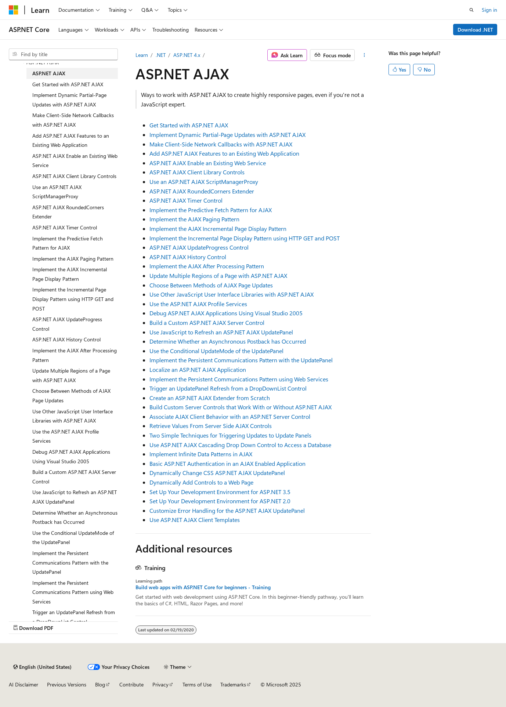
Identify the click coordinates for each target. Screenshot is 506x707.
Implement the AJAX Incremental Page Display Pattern (217, 228)
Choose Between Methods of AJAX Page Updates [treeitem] (71, 395)
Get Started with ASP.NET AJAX (188, 125)
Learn (141, 54)
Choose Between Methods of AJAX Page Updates (211, 285)
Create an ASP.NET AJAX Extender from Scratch (209, 398)
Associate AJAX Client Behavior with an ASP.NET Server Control (229, 416)
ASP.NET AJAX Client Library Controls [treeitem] (74, 176)
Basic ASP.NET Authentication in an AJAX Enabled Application (227, 463)
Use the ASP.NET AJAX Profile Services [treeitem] (65, 436)
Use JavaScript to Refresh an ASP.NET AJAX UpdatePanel (221, 332)
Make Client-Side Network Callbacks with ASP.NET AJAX (220, 144)
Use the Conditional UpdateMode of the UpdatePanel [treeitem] (73, 537)
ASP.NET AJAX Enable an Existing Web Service (207, 163)
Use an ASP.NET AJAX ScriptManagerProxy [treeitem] (57, 192)
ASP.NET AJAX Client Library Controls (197, 172)
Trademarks (233, 684)
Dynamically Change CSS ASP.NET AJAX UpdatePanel (217, 472)
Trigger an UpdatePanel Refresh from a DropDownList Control (228, 388)
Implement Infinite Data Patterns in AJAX (200, 454)
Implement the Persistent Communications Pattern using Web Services (238, 379)
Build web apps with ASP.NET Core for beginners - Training (203, 587)
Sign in (489, 9)
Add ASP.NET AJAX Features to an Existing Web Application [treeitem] (70, 140)
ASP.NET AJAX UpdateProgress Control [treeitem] (67, 324)
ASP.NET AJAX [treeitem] (48, 73)
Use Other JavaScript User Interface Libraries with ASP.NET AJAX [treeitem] (72, 416)
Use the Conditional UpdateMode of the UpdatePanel (216, 351)
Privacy (160, 684)
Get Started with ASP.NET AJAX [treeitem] (67, 84)
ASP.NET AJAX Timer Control (186, 200)
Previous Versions (66, 684)
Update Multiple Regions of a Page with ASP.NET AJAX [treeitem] (71, 375)
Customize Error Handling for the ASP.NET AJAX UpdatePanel (227, 510)
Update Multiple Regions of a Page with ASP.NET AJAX (218, 275)
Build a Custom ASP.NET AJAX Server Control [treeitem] (74, 476)
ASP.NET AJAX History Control (187, 257)
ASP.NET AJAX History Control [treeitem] (66, 339)
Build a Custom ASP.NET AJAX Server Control (206, 322)
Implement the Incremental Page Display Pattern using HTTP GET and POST (244, 238)
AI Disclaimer (23, 684)
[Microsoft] (13, 10)
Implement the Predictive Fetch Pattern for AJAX (210, 210)
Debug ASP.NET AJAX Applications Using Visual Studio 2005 (226, 313)
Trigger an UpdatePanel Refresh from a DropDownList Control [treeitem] (73, 617)
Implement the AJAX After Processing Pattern (206, 266)
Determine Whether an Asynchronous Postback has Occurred (227, 341)
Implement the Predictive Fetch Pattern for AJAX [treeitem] (67, 243)
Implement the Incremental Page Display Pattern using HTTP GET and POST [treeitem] (72, 299)
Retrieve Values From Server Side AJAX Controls (210, 425)
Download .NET (475, 29)
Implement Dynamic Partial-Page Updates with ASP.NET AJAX (227, 134)
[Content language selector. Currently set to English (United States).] (42, 667)
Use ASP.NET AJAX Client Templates (194, 519)
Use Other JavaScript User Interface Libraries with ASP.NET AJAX (231, 294)
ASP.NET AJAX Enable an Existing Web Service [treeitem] (75, 160)
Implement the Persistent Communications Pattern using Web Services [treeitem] (72, 592)
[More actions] (364, 55)
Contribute (131, 684)
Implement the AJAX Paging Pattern (194, 219)
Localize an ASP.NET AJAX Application (197, 369)
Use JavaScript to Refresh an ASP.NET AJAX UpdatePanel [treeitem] (74, 497)
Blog (100, 684)
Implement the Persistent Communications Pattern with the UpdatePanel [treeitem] (70, 562)
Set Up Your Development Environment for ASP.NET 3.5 (219, 492)
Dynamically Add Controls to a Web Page (201, 482)
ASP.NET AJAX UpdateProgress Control (199, 247)
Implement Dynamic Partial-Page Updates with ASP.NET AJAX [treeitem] (69, 99)
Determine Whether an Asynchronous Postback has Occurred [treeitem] (75, 517)
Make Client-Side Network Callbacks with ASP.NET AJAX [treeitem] (73, 120)
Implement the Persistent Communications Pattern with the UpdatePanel (241, 360)
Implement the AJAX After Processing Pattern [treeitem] (74, 355)
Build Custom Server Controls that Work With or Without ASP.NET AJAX (240, 407)
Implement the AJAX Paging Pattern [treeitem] (72, 258)
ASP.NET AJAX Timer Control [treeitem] (64, 227)
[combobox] (63, 54)
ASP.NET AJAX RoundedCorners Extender (201, 191)
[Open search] (471, 10)
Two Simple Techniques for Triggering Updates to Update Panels (230, 435)
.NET (161, 54)
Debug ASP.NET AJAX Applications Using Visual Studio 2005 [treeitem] (71, 456)
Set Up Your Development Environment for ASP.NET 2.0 (219, 501)
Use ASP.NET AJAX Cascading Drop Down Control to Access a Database (240, 445)
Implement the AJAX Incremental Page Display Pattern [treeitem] (69, 274)
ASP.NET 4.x (186, 54)
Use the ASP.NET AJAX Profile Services (198, 304)
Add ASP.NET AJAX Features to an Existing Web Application (224, 153)
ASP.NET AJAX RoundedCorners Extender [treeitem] (68, 212)
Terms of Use (197, 684)
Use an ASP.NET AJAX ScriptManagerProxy (203, 181)
